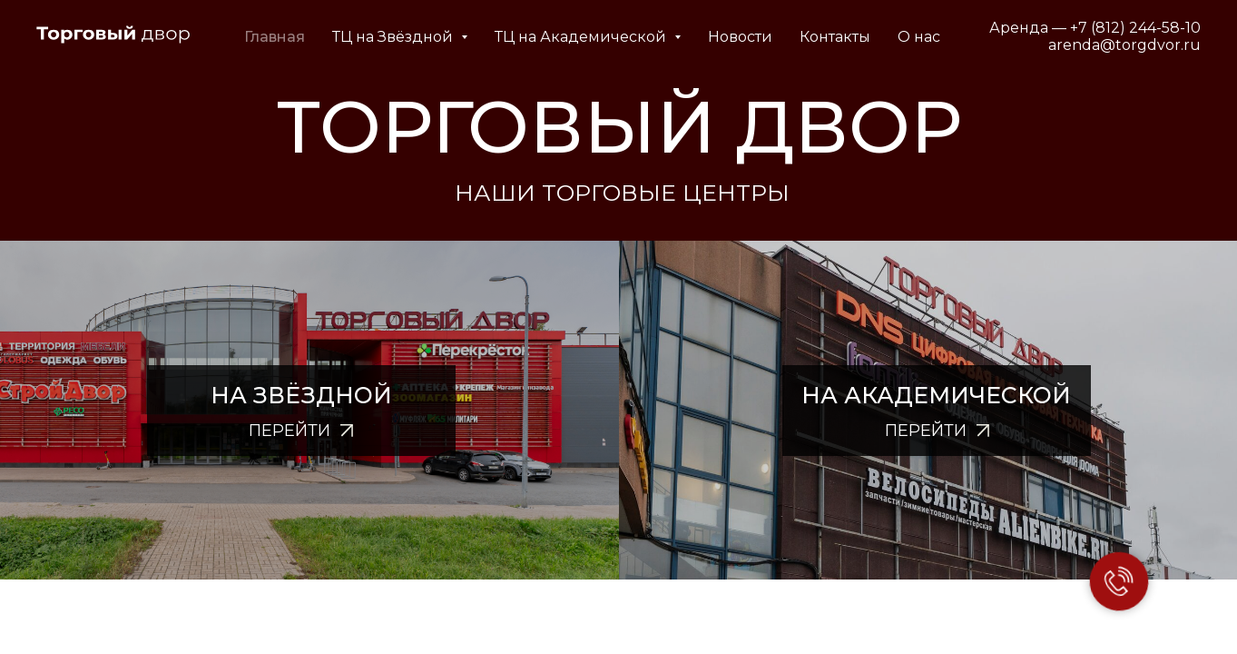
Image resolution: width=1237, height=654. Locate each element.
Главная (300, 36)
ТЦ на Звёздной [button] (420, 36)
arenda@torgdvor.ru (1124, 45)
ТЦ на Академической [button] (608, 36)
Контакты (861, 36)
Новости (766, 36)
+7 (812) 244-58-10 (1135, 27)
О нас (945, 36)
